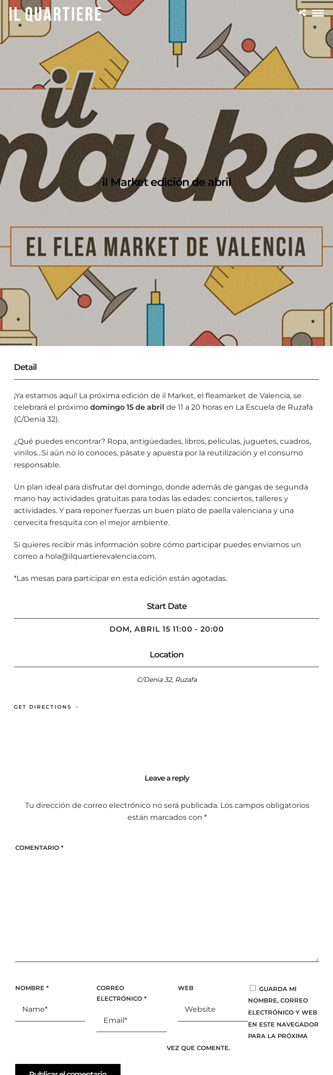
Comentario (39, 847)
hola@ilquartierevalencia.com (100, 556)
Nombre (31, 987)
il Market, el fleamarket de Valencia (226, 395)
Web (186, 987)
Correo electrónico (121, 993)
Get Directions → (47, 707)
